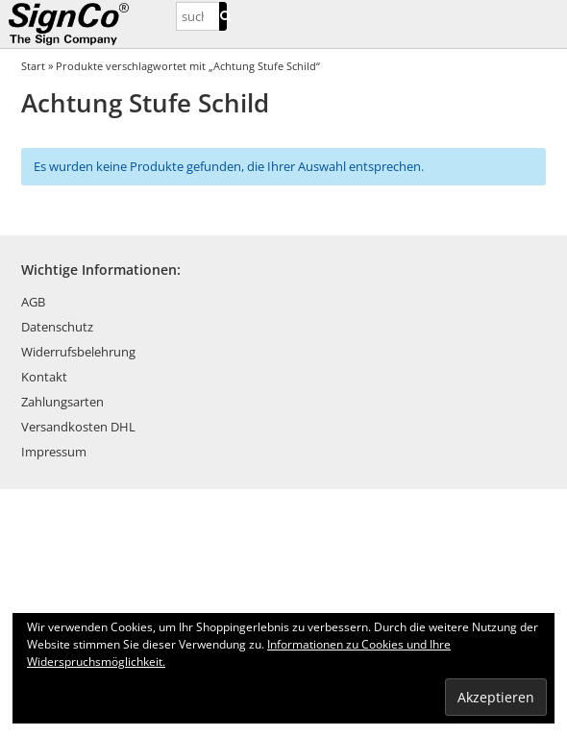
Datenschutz (57, 326)
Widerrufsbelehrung (78, 351)
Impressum (53, 451)
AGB (33, 301)
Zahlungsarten (62, 401)
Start (33, 66)
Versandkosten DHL (78, 426)
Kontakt (44, 376)
